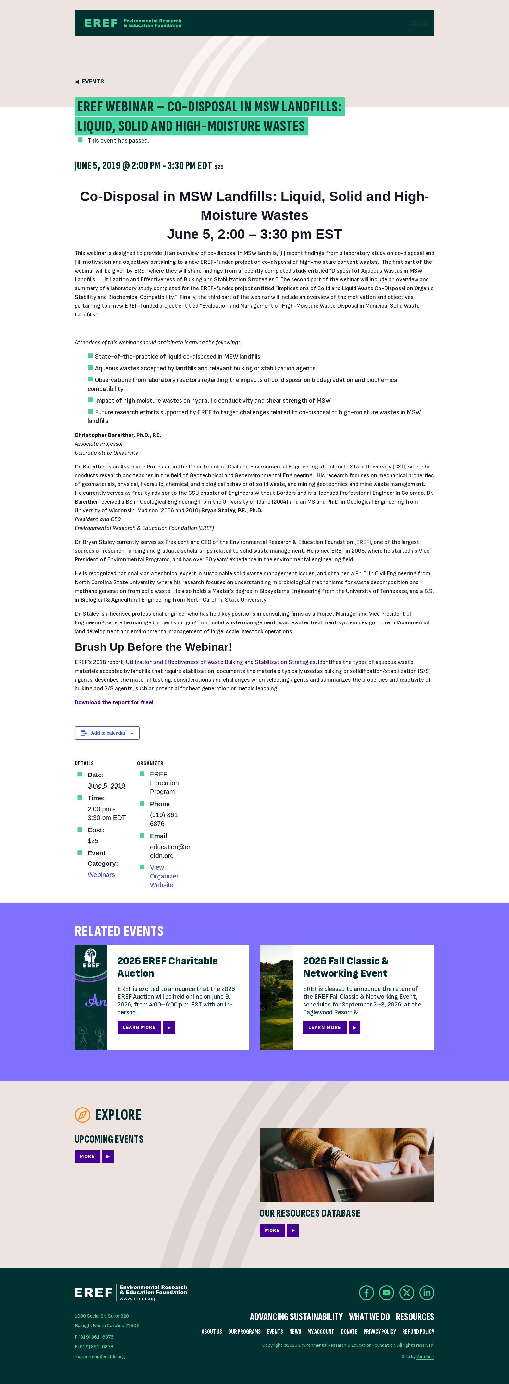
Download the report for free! (114, 702)
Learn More (139, 1027)
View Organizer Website (164, 876)
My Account (320, 1332)
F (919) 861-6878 (94, 1347)
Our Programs (244, 1332)
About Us (212, 1332)
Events (93, 81)
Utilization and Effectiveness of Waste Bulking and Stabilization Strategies (221, 662)
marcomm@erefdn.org (100, 1357)
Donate (349, 1332)
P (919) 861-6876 (94, 1337)
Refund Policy (418, 1332)
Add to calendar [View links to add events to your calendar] (108, 733)
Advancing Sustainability (296, 1317)
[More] (162, 1151)
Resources (415, 1317)
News (295, 1332)
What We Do (369, 1317)
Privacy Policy (380, 1332)
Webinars (101, 874)
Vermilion (425, 1356)
